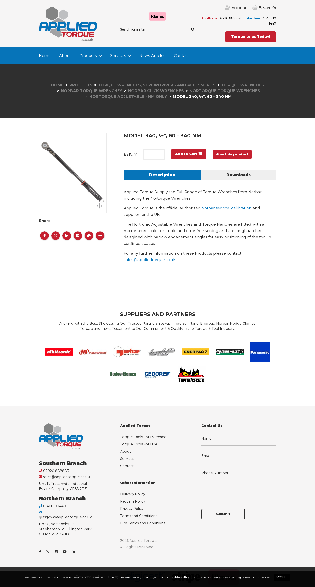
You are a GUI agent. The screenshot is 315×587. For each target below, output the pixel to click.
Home (45, 55)
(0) (267, 7)
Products (88, 55)
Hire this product (232, 154)
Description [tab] (162, 175)
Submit (223, 514)
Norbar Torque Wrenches (91, 91)
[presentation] (233, 492)
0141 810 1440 (54, 506)
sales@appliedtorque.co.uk (149, 259)
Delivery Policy (132, 494)
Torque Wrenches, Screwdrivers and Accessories (157, 85)
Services (118, 55)
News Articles (152, 55)
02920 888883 (230, 18)
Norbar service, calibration (227, 208)
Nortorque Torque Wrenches (225, 91)
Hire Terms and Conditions (142, 523)
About (65, 55)
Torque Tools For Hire (138, 444)
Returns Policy (132, 501)
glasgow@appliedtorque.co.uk (65, 517)
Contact (181, 55)
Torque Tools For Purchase (143, 437)
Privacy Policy (132, 509)
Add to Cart (188, 154)
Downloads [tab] (238, 175)
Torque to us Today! (250, 37)
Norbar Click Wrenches (156, 91)
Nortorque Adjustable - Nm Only (128, 96)
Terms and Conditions (138, 516)
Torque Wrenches (242, 85)
